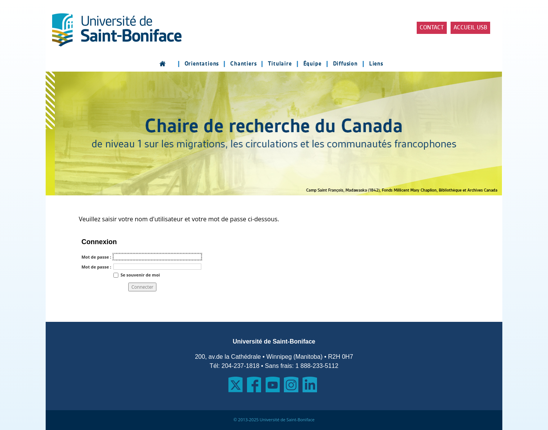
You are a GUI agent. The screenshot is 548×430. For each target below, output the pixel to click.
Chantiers (243, 64)
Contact (432, 28)
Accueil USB (470, 28)
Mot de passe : (96, 257)
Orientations (202, 64)
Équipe (312, 64)
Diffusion (345, 64)
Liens (376, 64)
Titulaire (280, 64)
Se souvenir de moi (140, 274)
